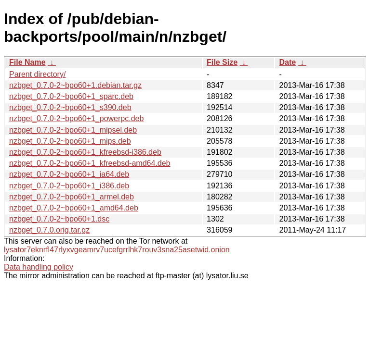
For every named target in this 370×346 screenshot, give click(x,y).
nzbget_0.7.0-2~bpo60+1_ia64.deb (69, 174)
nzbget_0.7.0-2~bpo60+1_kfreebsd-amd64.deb (89, 163)
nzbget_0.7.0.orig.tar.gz (49, 230)
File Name (27, 62)
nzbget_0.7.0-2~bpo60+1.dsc (59, 219)
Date (287, 62)
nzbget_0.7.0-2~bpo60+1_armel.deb (71, 197)
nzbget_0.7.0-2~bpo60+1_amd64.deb (73, 208)
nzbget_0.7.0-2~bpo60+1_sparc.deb (71, 96)
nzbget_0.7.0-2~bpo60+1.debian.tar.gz (75, 85)
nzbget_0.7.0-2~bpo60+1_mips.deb (70, 141)
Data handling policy (38, 267)
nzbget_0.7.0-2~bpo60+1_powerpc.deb (76, 118)
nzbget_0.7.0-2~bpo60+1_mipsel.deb (73, 130)
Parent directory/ (37, 74)
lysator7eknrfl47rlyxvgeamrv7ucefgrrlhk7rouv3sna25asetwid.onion (117, 250)
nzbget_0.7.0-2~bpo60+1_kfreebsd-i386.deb (85, 152)
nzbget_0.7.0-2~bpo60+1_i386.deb (69, 186)
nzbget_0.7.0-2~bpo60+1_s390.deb (70, 107)
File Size (222, 62)
